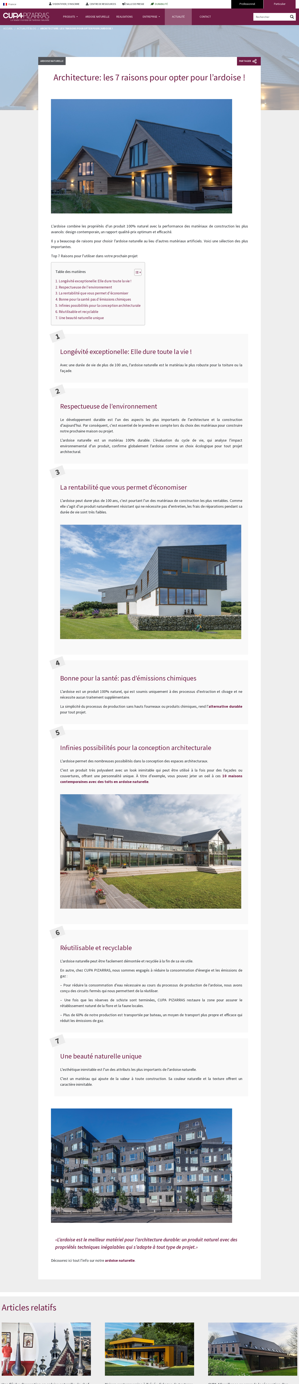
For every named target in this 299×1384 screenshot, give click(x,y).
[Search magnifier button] (292, 16)
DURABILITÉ (161, 4)
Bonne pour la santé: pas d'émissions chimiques (95, 299)
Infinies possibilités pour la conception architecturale (100, 305)
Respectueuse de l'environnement (85, 287)
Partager (248, 61)
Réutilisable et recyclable (78, 311)
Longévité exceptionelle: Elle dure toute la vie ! (95, 281)
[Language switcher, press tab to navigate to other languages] (23, 4)
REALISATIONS (124, 16)
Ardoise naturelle (51, 61)
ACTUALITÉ (178, 16)
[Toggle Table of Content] (136, 272)
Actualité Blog (26, 28)
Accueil (8, 28)
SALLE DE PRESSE (135, 4)
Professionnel (247, 4)
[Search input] (271, 17)
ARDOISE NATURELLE (97, 16)
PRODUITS (69, 16)
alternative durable (225, 706)
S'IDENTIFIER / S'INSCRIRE (65, 4)
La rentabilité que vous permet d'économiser (93, 293)
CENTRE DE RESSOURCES (103, 4)
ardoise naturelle (120, 1260)
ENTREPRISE (150, 16)
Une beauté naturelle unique (81, 317)
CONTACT (205, 16)
